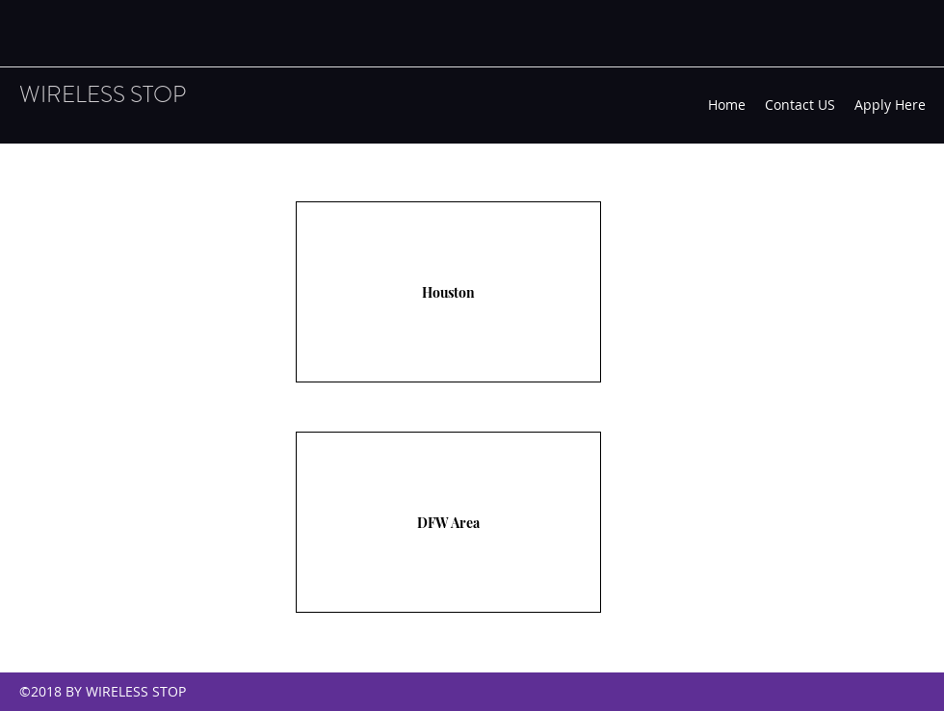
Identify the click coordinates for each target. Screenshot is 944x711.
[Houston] (448, 291)
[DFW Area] (448, 522)
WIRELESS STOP (102, 94)
